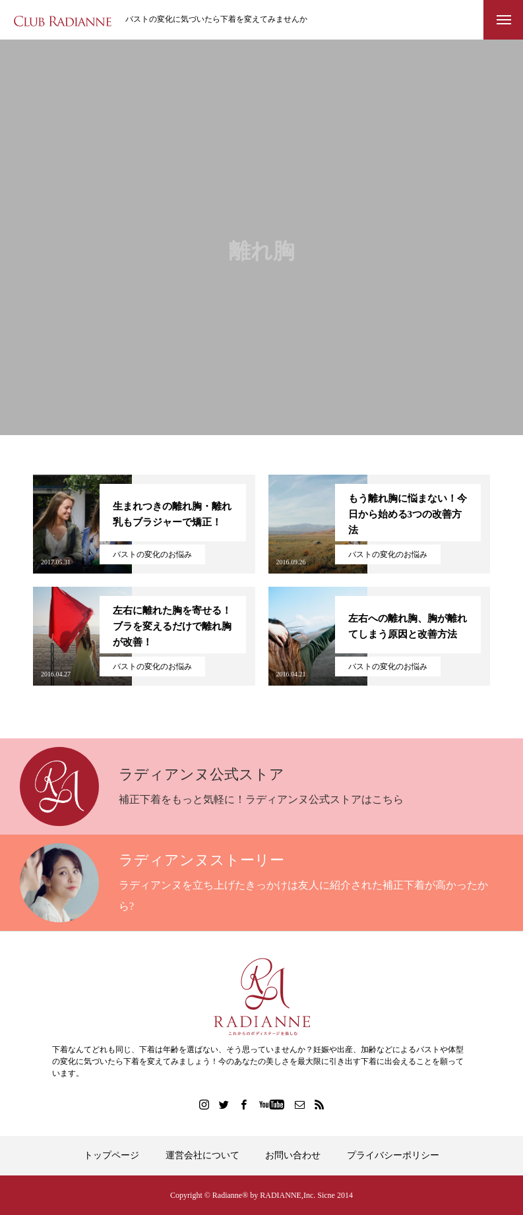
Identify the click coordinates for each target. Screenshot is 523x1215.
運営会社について (202, 1155)
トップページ (111, 1155)
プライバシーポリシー (393, 1155)
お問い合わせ (293, 1155)
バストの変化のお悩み (152, 554)
